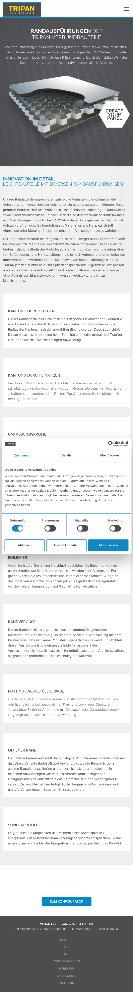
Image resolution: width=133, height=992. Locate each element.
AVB (66, 954)
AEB (66, 947)
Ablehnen (24, 545)
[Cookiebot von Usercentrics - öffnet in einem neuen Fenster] (110, 444)
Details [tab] (67, 455)
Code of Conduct (66, 961)
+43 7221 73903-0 (82, 929)
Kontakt (66, 939)
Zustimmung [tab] (23, 455)
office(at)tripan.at (108, 929)
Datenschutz (66, 976)
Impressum (67, 968)
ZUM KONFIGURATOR (66, 901)
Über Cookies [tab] (110, 455)
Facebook (66, 983)
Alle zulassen (108, 545)
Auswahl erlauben (66, 545)
